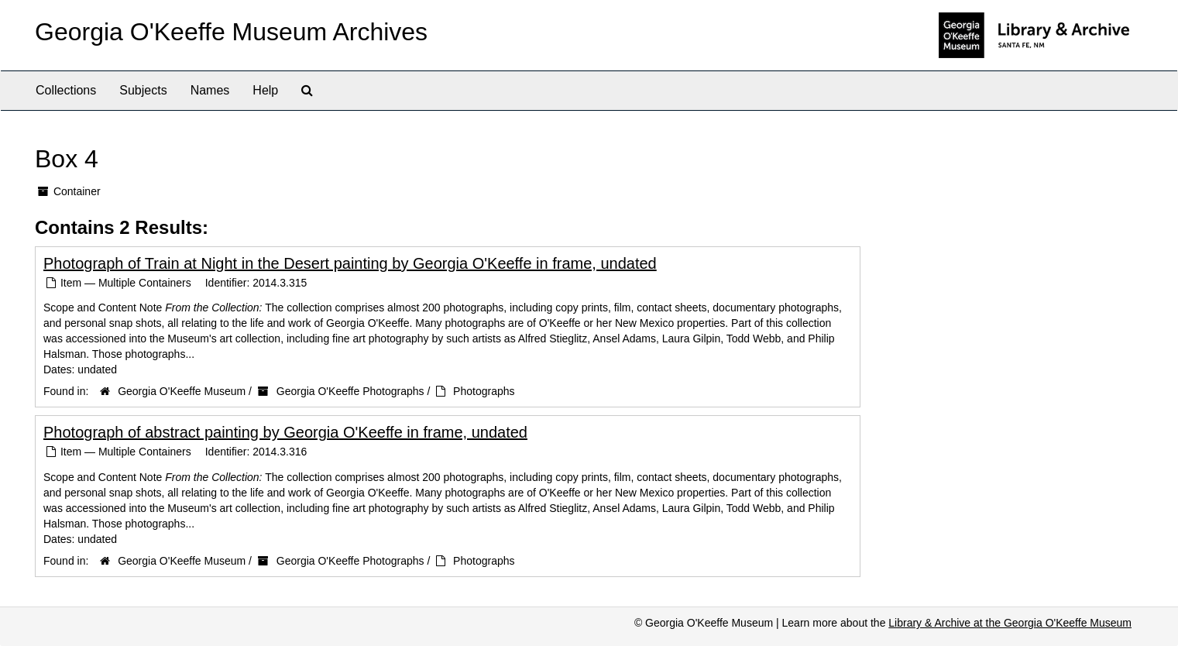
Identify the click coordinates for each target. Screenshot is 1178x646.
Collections (66, 90)
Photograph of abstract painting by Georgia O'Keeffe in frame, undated (285, 432)
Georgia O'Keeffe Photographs (350, 391)
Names (210, 90)
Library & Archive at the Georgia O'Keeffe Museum (1010, 623)
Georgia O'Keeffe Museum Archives (231, 32)
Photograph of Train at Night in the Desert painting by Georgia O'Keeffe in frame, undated (350, 263)
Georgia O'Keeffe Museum (182, 391)
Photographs (483, 391)
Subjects (143, 90)
